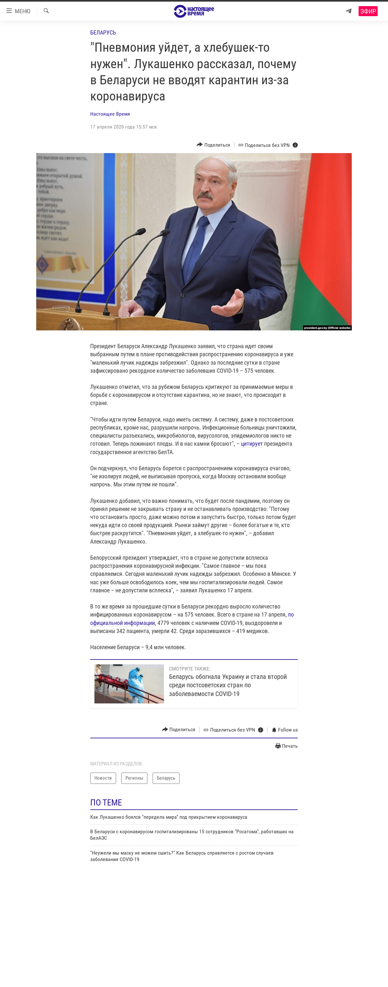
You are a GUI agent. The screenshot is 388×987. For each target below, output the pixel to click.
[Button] (213, 145)
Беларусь (103, 32)
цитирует (252, 443)
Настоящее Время (110, 114)
